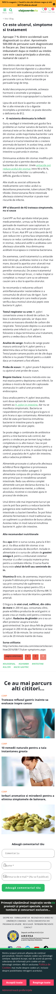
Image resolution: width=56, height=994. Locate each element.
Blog (11, 18)
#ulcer (7, 667)
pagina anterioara (13, 656)
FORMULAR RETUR (22, 919)
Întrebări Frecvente (44, 925)
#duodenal (9, 663)
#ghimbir (24, 663)
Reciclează (28, 925)
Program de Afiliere (12, 925)
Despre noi (8, 919)
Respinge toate (41, 982)
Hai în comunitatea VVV (39, 922)
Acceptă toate (14, 982)
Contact (28, 928)
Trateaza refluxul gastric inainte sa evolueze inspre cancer (24, 701)
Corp (4, 695)
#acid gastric (21, 667)
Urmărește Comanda (16, 922)
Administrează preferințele (17, 990)
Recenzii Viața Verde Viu (42, 919)
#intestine (38, 663)
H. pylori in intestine (26, 404)
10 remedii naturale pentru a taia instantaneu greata (23, 749)
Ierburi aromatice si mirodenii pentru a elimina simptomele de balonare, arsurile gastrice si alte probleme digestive (27, 798)
